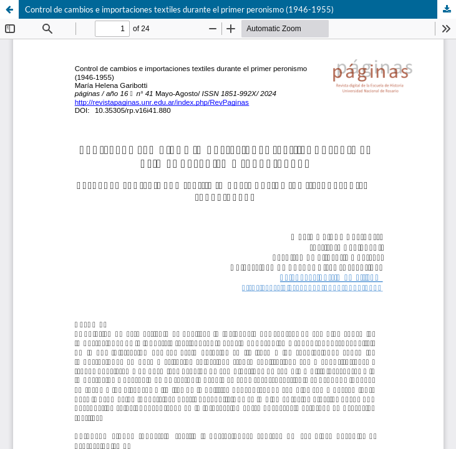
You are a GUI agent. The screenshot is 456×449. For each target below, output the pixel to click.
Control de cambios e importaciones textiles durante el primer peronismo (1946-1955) (179, 9)
